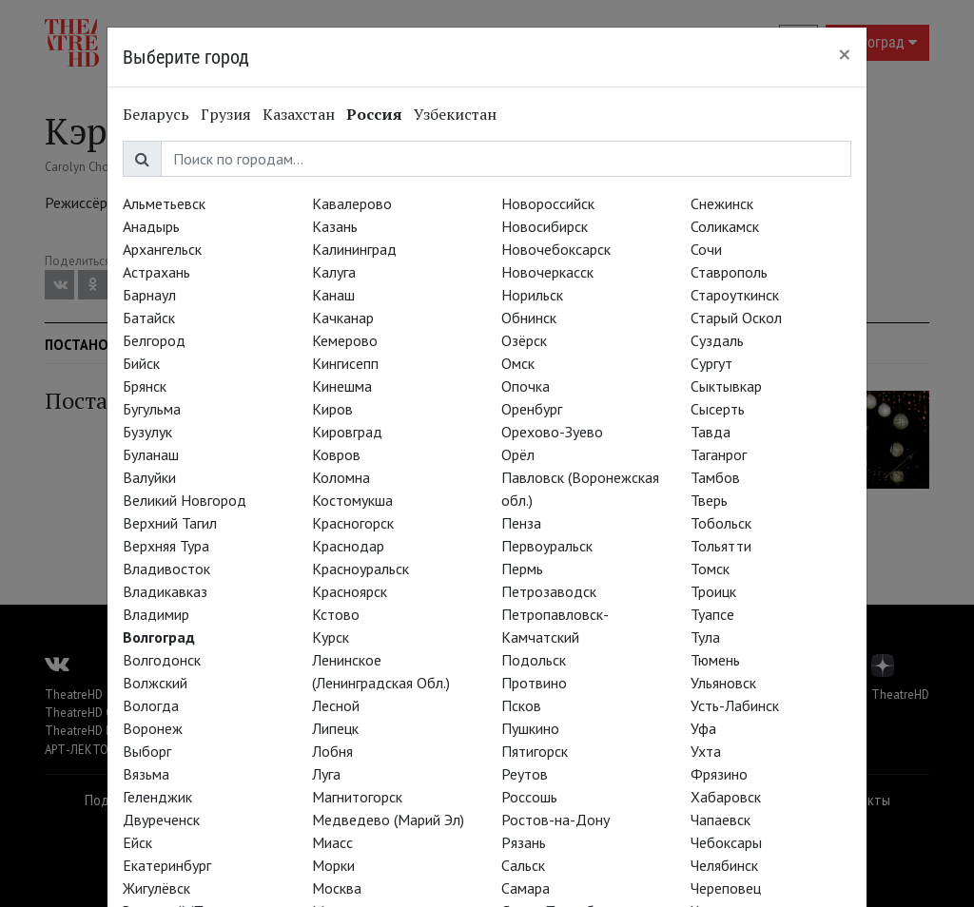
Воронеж (153, 728)
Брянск (144, 386)
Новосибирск (544, 226)
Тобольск (721, 522)
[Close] (845, 54)
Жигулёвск (156, 887)
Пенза (521, 522)
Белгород (154, 340)
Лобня (332, 751)
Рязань (523, 842)
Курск (330, 636)
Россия (374, 114)
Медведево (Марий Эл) (388, 819)
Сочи (706, 249)
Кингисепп (345, 363)
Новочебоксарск (556, 249)
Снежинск (722, 203)
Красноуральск (360, 568)
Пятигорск (534, 751)
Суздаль (717, 340)
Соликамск (725, 226)
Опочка (525, 386)
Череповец (726, 887)
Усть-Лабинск (735, 705)
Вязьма (146, 773)
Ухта (706, 751)
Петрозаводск (548, 591)
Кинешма (342, 386)
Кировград (347, 431)
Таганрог (719, 454)
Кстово (336, 614)
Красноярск (349, 591)
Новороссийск (547, 203)
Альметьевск (164, 203)
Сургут (711, 363)
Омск (518, 363)
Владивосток (166, 568)
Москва (336, 887)
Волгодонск (162, 659)
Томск (710, 568)
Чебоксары (726, 842)
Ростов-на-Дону (555, 819)
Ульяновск (723, 682)
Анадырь (151, 226)
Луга (326, 773)
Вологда (151, 705)
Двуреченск (161, 819)
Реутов (524, 773)
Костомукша (352, 500)
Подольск (533, 659)
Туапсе (712, 614)
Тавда (710, 431)
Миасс (332, 842)
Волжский (155, 682)
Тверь (709, 500)
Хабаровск (726, 796)
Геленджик (157, 796)
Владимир (156, 614)
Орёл (518, 454)
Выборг (147, 751)
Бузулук (147, 431)
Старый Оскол (736, 317)
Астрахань (156, 271)
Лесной (336, 705)
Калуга (334, 271)
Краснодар (348, 545)
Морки (333, 865)
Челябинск (724, 865)
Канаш (333, 294)
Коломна (341, 477)
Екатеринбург (167, 865)
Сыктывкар (726, 386)
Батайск (149, 317)
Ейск (137, 842)
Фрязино (719, 773)
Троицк (713, 591)
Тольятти (721, 545)
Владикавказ (165, 591)
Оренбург (531, 408)
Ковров (336, 454)
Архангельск (162, 249)
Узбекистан (455, 114)
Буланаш (151, 454)
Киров (332, 408)
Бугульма (152, 408)
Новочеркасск (547, 271)
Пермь (522, 568)
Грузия (226, 114)
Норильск (532, 294)
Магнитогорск (357, 796)
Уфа (703, 728)
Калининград (354, 249)
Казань (335, 226)
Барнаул (149, 294)
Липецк (335, 728)
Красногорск (353, 522)
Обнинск (528, 317)
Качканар (343, 317)
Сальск (523, 865)
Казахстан (299, 114)
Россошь (529, 796)
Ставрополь (729, 271)
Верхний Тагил (170, 522)
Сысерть (718, 408)
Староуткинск (735, 294)
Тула (705, 636)
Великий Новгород (184, 500)
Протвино (534, 682)
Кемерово (345, 340)
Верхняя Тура (166, 545)
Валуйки (149, 477)
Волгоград (159, 636)
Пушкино (530, 728)
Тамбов (715, 477)
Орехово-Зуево (552, 431)
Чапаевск (720, 819)
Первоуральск (547, 545)
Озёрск (524, 340)
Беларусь (156, 114)
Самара (525, 887)
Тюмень (715, 659)
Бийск (141, 363)
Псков (521, 705)
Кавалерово (352, 203)
